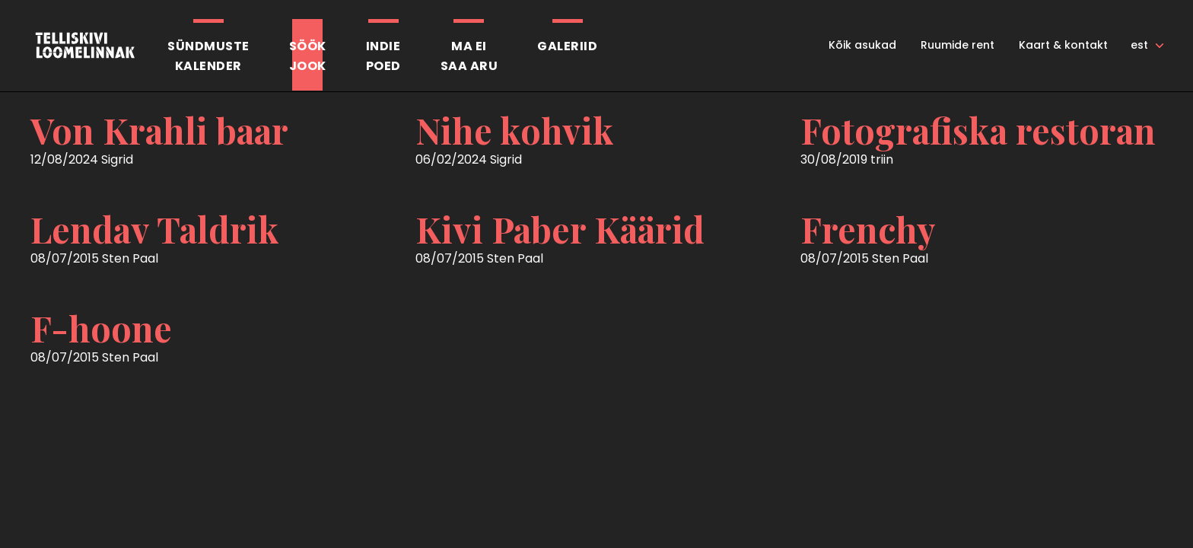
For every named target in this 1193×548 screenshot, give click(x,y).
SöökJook (307, 56)
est (1139, 45)
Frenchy (868, 229)
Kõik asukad (862, 45)
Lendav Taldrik (154, 229)
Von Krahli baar (159, 130)
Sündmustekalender (208, 56)
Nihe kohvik (514, 130)
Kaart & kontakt (1063, 45)
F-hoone (101, 328)
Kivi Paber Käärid (560, 229)
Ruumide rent (957, 45)
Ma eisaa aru (469, 56)
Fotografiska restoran (978, 130)
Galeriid (567, 46)
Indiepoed (383, 56)
